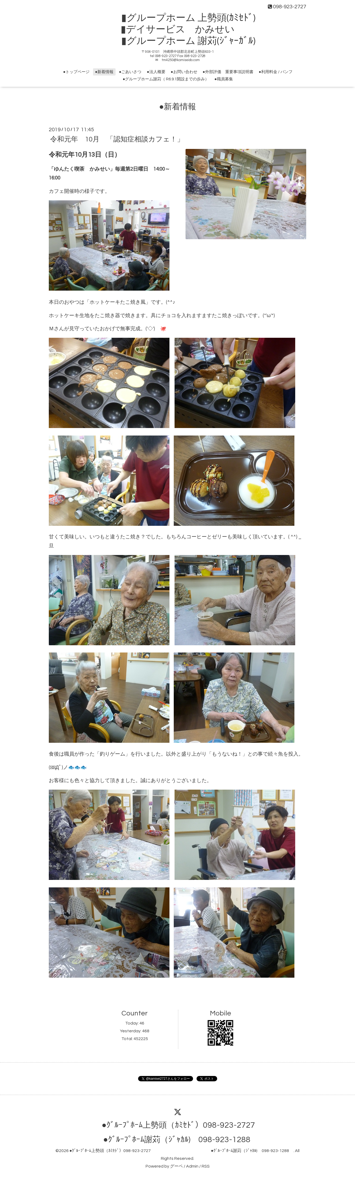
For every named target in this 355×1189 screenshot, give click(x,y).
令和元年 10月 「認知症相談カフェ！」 (117, 139)
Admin (192, 1166)
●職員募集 (224, 79)
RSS (206, 1166)
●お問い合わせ (184, 72)
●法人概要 (156, 72)
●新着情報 (104, 72)
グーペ (176, 1166)
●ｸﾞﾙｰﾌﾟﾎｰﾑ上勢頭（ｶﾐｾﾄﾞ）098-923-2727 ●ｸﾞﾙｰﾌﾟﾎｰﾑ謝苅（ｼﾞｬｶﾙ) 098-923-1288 (181, 1151)
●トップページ (76, 72)
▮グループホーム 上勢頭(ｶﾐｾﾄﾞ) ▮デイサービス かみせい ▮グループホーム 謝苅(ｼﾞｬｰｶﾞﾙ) (182, 29)
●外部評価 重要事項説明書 (228, 72)
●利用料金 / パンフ (276, 72)
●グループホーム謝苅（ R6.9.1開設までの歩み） (166, 79)
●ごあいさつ (130, 72)
